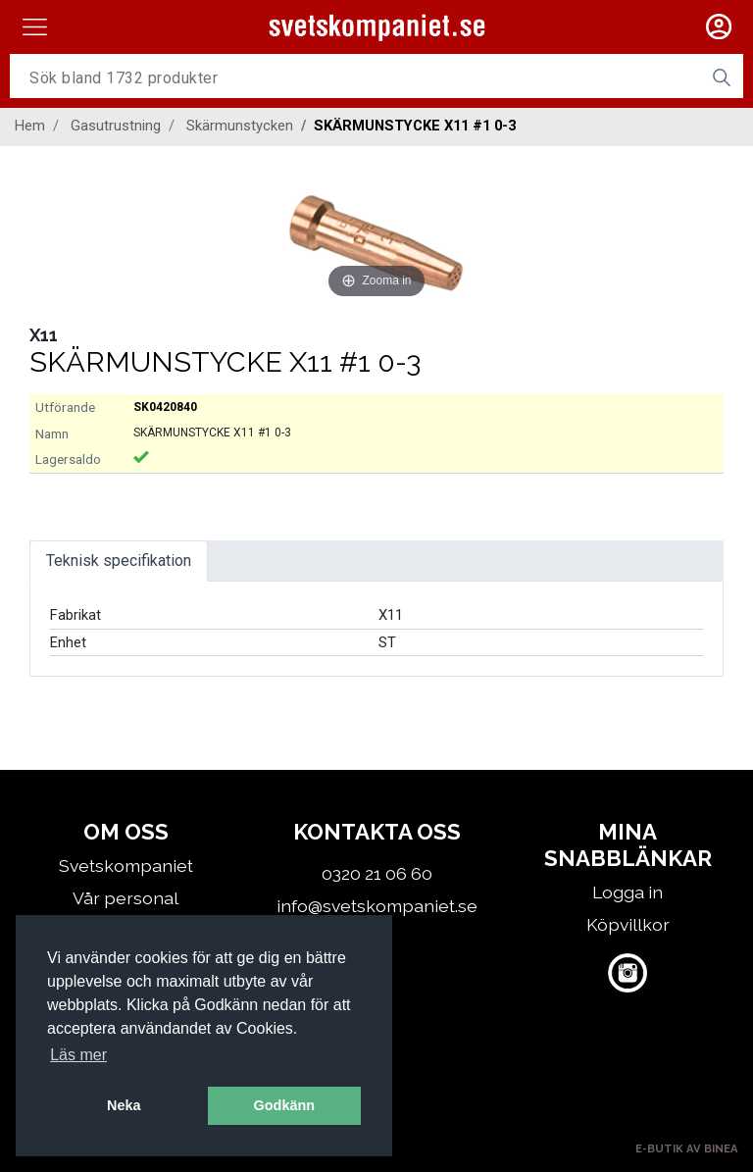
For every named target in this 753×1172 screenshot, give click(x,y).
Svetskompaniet (126, 865)
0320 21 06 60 (377, 873)
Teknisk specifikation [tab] (118, 560)
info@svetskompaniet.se (376, 905)
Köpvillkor (628, 924)
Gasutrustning (116, 125)
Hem (30, 125)
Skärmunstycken (239, 125)
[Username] (355, 77)
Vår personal (125, 898)
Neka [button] (123, 1105)
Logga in (627, 892)
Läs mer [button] (78, 1054)
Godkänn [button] (284, 1105)
